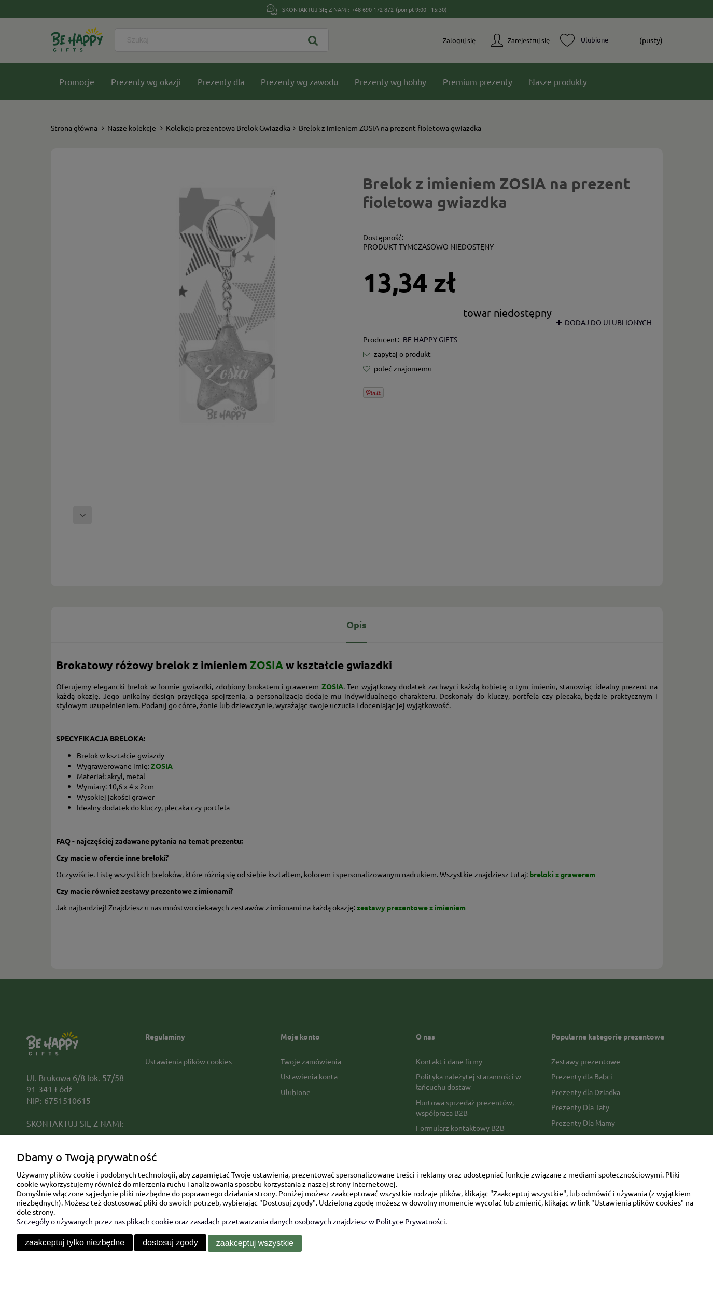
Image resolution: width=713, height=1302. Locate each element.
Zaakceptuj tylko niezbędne (74, 1243)
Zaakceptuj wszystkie (254, 1243)
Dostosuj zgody (170, 1243)
